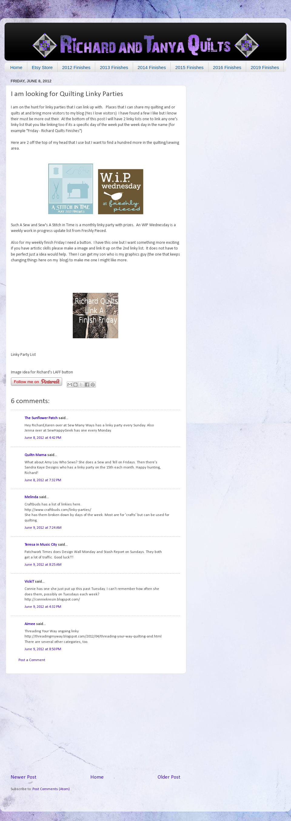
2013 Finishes (114, 67)
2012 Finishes (76, 67)
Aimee (30, 624)
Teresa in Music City (41, 545)
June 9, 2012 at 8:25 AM (43, 565)
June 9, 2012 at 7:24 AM (43, 528)
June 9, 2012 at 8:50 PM (43, 649)
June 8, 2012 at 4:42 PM (43, 438)
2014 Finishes (152, 67)
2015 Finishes (189, 67)
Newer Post (23, 777)
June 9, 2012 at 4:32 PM (43, 607)
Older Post (169, 777)
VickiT (29, 582)
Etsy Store (42, 67)
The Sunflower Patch (41, 418)
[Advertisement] (95, 723)
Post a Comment (31, 660)
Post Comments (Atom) (51, 789)
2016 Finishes (227, 67)
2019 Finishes (265, 67)
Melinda (31, 497)
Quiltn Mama (35, 455)
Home (16, 67)
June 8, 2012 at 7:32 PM (43, 480)
